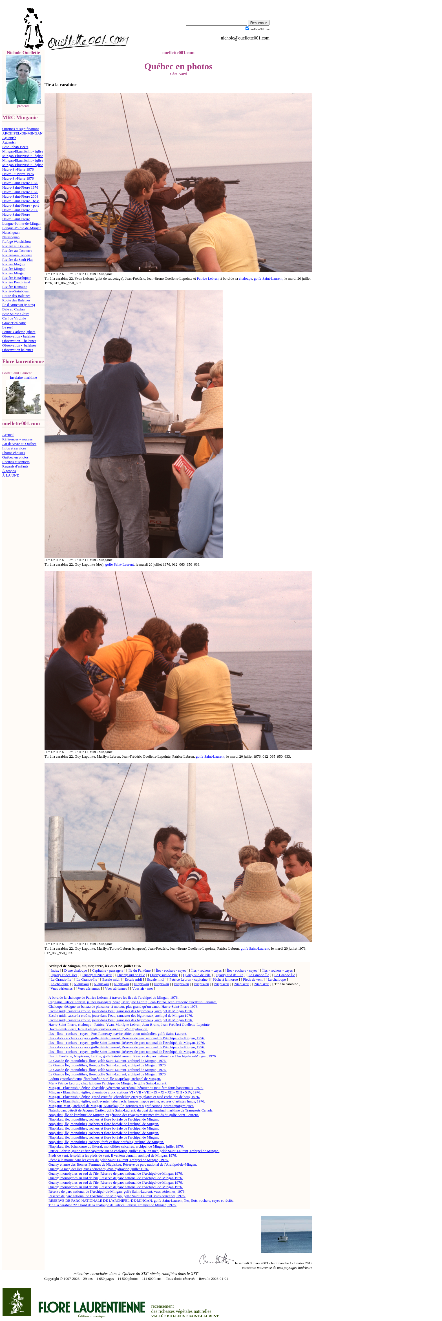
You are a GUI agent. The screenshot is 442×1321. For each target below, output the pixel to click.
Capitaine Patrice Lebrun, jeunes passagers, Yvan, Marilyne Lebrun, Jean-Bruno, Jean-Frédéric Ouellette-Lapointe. (132, 1002)
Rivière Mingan (13, 268)
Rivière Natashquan (16, 277)
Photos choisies (13, 453)
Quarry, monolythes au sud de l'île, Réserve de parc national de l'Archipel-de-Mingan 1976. (115, 1173)
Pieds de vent (252, 979)
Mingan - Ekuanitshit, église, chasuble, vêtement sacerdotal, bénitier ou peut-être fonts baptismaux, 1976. (125, 1088)
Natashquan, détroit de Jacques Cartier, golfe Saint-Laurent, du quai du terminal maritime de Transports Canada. (130, 1110)
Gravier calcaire (14, 323)
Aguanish (9, 138)
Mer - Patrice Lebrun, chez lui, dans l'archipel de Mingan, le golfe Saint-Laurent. (107, 1083)
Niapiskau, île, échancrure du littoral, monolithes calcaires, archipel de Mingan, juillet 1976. (116, 1146)
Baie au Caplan (13, 309)
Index (55, 970)
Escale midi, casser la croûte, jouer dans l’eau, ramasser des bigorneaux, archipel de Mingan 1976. (120, 1011)
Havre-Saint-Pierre (16, 214)
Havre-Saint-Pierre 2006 (20, 210)
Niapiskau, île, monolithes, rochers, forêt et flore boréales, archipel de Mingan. (106, 1142)
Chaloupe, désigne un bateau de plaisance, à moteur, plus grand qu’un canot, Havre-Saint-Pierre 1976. (123, 1006)
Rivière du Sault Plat (17, 259)
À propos (9, 471)
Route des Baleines (16, 296)
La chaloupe (277, 979)
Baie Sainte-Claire (15, 314)
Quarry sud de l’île (131, 975)
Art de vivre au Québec (19, 444)
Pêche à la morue (225, 979)
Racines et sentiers (16, 462)
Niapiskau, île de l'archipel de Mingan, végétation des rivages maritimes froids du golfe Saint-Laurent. (123, 1115)
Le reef (7, 327)
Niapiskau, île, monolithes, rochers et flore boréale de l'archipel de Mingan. (103, 1119)
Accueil (8, 435)
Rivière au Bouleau (16, 246)
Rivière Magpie (13, 264)
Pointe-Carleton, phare (19, 332)
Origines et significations (20, 129)
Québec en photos (15, 457)
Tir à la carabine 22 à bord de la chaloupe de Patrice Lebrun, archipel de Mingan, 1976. (112, 1205)
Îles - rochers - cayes (171, 970)
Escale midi (111, 979)
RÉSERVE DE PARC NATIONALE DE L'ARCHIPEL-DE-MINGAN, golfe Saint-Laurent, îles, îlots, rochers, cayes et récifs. (141, 1200)
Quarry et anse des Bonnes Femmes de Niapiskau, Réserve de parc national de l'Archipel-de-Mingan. (122, 1164)
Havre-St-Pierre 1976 (18, 169)
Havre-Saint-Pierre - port (20, 205)
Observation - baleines (18, 336)
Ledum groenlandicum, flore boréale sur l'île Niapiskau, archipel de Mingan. (104, 1079)
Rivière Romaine (14, 287)
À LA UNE (10, 475)
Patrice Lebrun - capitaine (188, 979)
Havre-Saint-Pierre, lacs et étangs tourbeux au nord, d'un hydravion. (98, 1029)
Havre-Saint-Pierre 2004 (20, 196)
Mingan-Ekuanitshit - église (22, 151)
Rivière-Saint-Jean (16, 291)
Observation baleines (17, 350)
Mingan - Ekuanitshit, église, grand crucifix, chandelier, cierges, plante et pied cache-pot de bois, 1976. (124, 1097)
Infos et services (14, 448)
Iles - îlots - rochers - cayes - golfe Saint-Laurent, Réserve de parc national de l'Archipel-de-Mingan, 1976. (126, 1038)
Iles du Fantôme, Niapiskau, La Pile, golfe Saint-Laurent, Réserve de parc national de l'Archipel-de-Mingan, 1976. (132, 1056)
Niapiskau (81, 984)
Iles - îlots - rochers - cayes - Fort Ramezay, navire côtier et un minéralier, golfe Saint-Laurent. (117, 1033)
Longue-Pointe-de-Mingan (21, 223)
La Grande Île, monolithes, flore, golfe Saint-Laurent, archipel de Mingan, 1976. (107, 1060)
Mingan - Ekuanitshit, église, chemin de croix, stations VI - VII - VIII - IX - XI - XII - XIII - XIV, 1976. (124, 1092)
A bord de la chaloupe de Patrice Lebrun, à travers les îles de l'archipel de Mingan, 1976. (113, 997)
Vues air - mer (142, 988)
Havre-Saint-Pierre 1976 (20, 183)
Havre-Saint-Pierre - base (20, 201)
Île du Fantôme (140, 970)
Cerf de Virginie (14, 318)
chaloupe (245, 278)
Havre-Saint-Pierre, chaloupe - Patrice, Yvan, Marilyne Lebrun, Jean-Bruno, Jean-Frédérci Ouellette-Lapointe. (129, 1024)
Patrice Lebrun (207, 278)
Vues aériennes (61, 988)
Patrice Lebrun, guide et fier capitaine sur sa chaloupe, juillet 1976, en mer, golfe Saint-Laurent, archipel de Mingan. (133, 1151)
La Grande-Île (259, 975)
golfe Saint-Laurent (268, 278)
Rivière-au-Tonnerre (17, 250)
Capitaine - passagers (107, 970)
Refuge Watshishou (16, 241)
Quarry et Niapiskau (97, 975)
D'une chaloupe (75, 970)
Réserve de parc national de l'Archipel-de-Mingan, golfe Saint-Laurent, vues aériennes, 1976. (116, 1191)
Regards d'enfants (15, 466)
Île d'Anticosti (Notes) (18, 305)
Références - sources (17, 439)
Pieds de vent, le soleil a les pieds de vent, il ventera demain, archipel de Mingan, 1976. (112, 1155)
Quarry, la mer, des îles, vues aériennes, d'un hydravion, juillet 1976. (98, 1169)
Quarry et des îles (64, 975)
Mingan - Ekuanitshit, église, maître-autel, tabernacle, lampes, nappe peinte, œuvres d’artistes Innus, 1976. (126, 1101)
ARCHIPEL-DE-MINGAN (22, 133)
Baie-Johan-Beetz (15, 147)
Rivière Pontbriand (16, 282)
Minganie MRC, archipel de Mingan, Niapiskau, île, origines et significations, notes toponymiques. (121, 1106)
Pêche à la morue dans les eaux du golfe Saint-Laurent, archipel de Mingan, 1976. (108, 1160)
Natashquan (10, 232)
